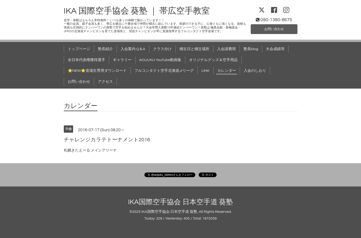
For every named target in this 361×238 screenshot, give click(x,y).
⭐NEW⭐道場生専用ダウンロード (97, 70)
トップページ (79, 49)
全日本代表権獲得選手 (86, 60)
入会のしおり (255, 70)
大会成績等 (275, 49)
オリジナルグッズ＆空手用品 (213, 60)
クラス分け (162, 49)
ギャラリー (122, 60)
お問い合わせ (274, 29)
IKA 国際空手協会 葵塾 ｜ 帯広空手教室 (137, 11)
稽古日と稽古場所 (194, 49)
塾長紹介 (105, 49)
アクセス (105, 81)
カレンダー (226, 70)
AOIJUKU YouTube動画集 (160, 60)
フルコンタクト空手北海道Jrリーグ (164, 70)
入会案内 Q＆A (133, 49)
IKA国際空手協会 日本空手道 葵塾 (180, 202)
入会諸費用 (226, 49)
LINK (205, 70)
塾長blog (250, 49)
